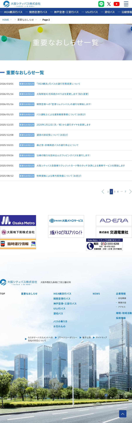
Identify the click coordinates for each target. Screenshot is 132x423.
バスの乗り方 (60, 321)
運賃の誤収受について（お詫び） (53, 135)
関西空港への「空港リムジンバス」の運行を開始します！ (66, 104)
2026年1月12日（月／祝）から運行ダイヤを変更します (65, 124)
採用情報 (121, 317)
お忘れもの (59, 326)
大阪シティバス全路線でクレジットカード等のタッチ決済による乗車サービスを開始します (83, 165)
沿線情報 (126, 12)
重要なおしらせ (29, 293)
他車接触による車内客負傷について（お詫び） (61, 176)
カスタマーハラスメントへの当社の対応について (40, 339)
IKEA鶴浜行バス (13, 12)
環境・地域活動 (124, 312)
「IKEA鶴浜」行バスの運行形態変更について (60, 83)
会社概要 (122, 298)
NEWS (96, 293)
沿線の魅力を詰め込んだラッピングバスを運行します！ (65, 155)
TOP (2, 293)
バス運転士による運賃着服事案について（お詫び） (63, 114)
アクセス (121, 306)
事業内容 (122, 302)
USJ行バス (91, 12)
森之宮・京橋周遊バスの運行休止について (59, 145)
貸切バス (110, 12)
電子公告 (87, 337)
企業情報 (121, 293)
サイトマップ (102, 337)
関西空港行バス (38, 12)
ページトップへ (122, 413)
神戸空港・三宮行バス (66, 12)
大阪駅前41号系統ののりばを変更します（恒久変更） (64, 94)
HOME (5, 19)
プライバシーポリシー (68, 337)
